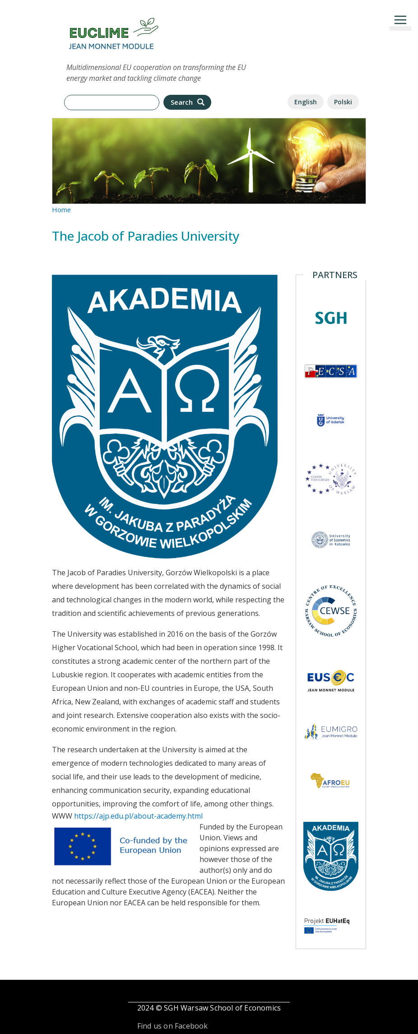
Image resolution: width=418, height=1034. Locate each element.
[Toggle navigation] (400, 20)
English (305, 102)
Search (188, 102)
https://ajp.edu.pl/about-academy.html (138, 816)
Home (61, 209)
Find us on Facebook (172, 1026)
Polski (343, 102)
